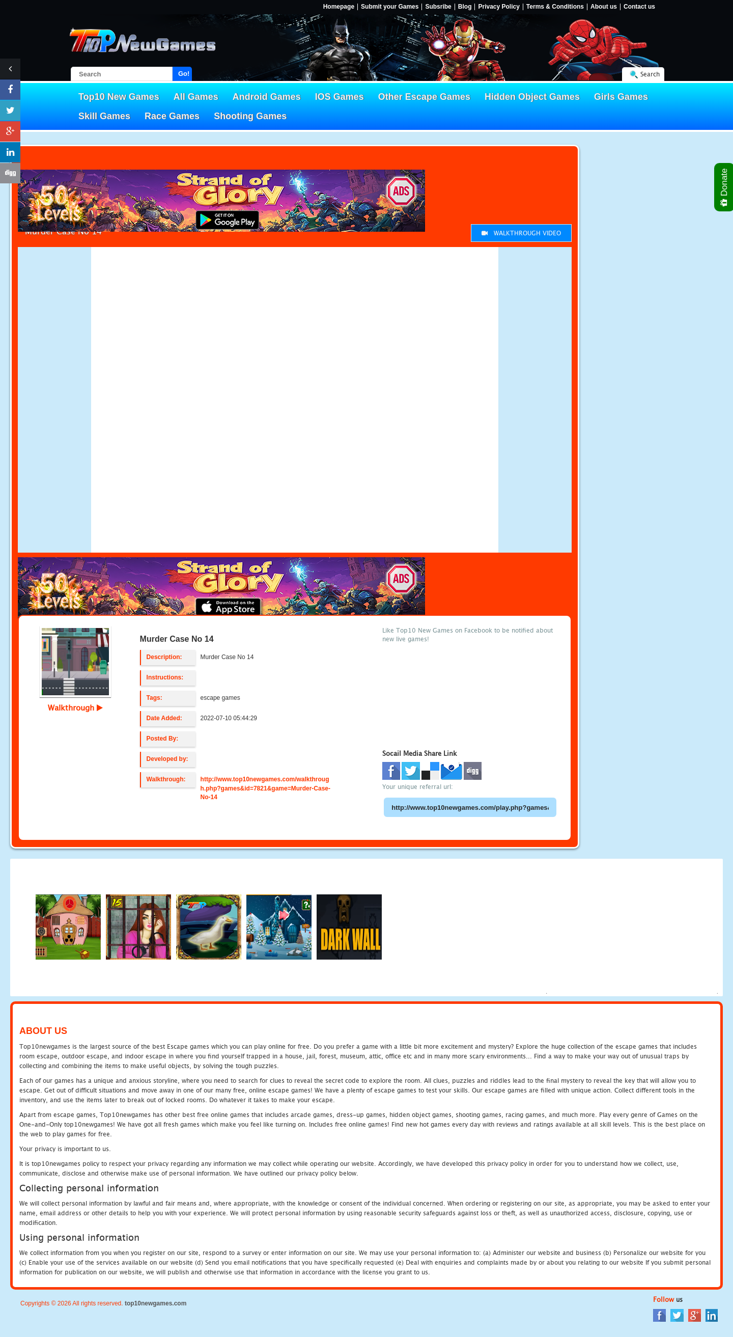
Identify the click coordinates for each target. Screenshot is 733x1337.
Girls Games (621, 97)
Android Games (267, 97)
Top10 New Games (118, 97)
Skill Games (104, 116)
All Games (196, 97)
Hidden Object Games (532, 97)
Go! (183, 73)
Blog (465, 7)
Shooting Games (250, 116)
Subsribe (438, 7)
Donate (724, 187)
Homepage (338, 7)
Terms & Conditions (555, 7)
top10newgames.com (155, 1303)
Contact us (639, 7)
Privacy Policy (498, 7)
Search (650, 74)
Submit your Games (389, 7)
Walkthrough (75, 707)
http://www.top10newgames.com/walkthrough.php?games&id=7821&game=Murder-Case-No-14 (265, 788)
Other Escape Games (424, 97)
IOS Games (339, 97)
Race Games (172, 116)
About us (603, 7)
